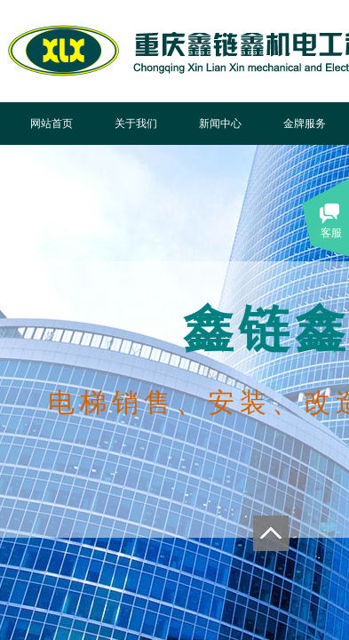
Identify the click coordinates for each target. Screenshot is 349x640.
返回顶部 (271, 533)
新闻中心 (220, 123)
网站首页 (51, 123)
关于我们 (136, 123)
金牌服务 (304, 123)
